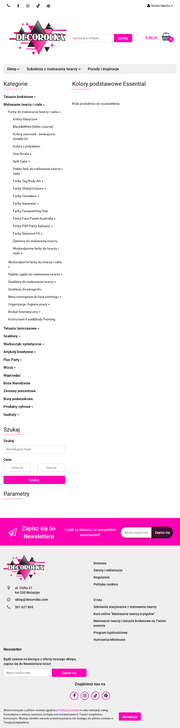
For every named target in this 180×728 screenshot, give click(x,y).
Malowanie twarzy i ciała (24, 104)
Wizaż (10, 367)
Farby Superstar (26, 203)
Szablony (12, 336)
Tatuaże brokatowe (20, 97)
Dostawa (100, 563)
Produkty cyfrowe (18, 407)
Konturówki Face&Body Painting (31, 319)
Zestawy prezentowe (20, 391)
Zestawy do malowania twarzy (35, 241)
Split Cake (21, 161)
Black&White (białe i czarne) (33, 126)
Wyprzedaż (12, 375)
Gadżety (11, 415)
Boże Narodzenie (17, 383)
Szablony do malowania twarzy (32, 282)
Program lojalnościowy (111, 632)
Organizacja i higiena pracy (29, 304)
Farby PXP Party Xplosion (33, 226)
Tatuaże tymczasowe (21, 328)
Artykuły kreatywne (20, 352)
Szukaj (34, 480)
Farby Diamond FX (27, 233)
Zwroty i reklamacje (108, 570)
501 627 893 (24, 607)
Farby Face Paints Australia (34, 218)
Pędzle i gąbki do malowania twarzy (35, 274)
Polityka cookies (106, 584)
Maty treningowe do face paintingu (34, 297)
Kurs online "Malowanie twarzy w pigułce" (124, 614)
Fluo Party (13, 360)
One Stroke (22, 154)
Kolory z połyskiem (26, 146)
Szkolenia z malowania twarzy (54, 69)
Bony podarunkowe (18, 399)
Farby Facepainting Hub (30, 211)
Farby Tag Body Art (28, 181)
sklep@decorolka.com (31, 599)
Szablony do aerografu (24, 289)
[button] (13, 649)
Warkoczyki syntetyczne (24, 344)
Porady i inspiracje (103, 69)
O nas (98, 600)
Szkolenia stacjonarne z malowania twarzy (125, 607)
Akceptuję (129, 716)
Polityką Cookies (68, 710)
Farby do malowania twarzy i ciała (34, 112)
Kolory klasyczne (25, 119)
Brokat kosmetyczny (24, 312)
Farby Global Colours (29, 188)
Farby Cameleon (26, 196)
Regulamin (102, 577)
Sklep (13, 69)
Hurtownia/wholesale (109, 640)
